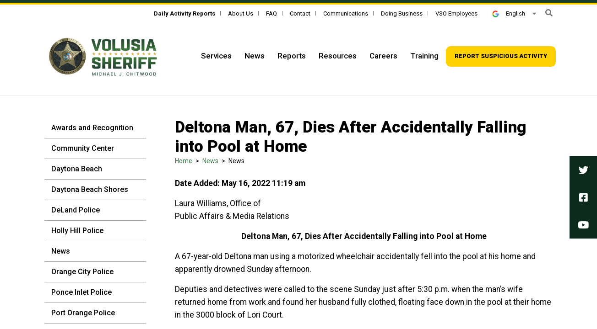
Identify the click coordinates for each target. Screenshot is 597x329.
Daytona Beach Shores (89, 189)
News (60, 251)
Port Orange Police (83, 312)
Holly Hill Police (77, 230)
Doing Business (402, 13)
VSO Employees (456, 13)
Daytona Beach (76, 168)
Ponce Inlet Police (81, 292)
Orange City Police (82, 271)
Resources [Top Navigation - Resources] (338, 55)
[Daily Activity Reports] (184, 13)
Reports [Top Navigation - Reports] (291, 55)
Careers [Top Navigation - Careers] (383, 55)
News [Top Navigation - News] (254, 55)
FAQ (271, 13)
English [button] (508, 13)
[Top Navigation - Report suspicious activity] (501, 56)
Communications (345, 13)
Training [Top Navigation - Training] (424, 55)
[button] (549, 13)
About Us (240, 13)
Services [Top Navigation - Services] (216, 55)
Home (183, 160)
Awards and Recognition (92, 127)
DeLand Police (75, 210)
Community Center (82, 148)
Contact (300, 13)
